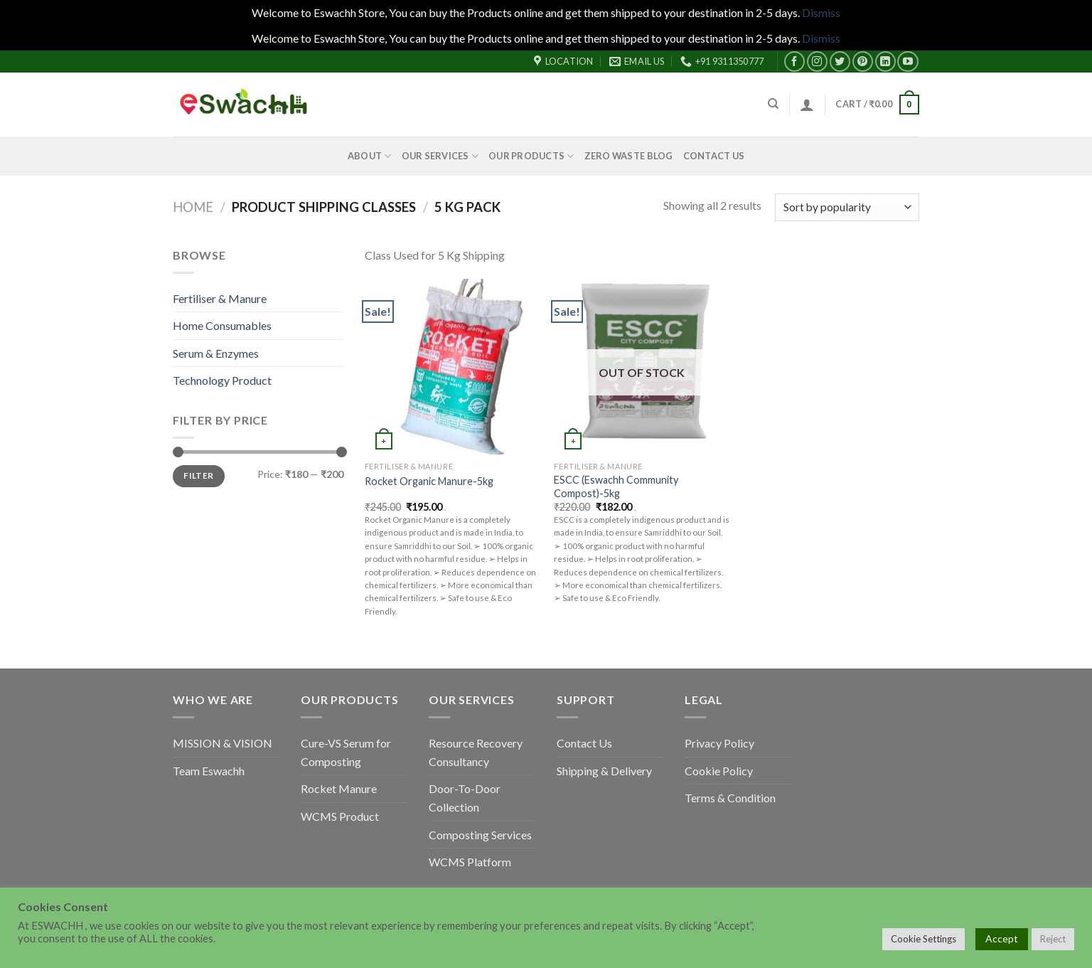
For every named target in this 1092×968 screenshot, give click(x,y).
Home (193, 207)
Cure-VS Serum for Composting (346, 752)
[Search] (773, 103)
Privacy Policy (719, 743)
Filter (198, 475)
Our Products (531, 156)
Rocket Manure (339, 788)
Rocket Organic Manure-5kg (429, 481)
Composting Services (480, 834)
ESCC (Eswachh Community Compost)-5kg (616, 486)
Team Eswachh (209, 770)
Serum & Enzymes (216, 353)
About (370, 156)
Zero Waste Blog (628, 155)
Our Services (440, 156)
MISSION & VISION (222, 743)
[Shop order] (847, 207)
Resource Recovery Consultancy (476, 752)
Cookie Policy (719, 770)
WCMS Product (340, 816)
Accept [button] (1001, 938)
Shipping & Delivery (604, 770)
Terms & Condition (730, 797)
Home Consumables (222, 325)
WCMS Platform (470, 861)
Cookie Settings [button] (923, 939)
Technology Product (222, 380)
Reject (1053, 939)
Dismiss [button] (821, 12)
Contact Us (714, 155)
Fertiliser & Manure (220, 298)
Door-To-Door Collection (464, 798)
